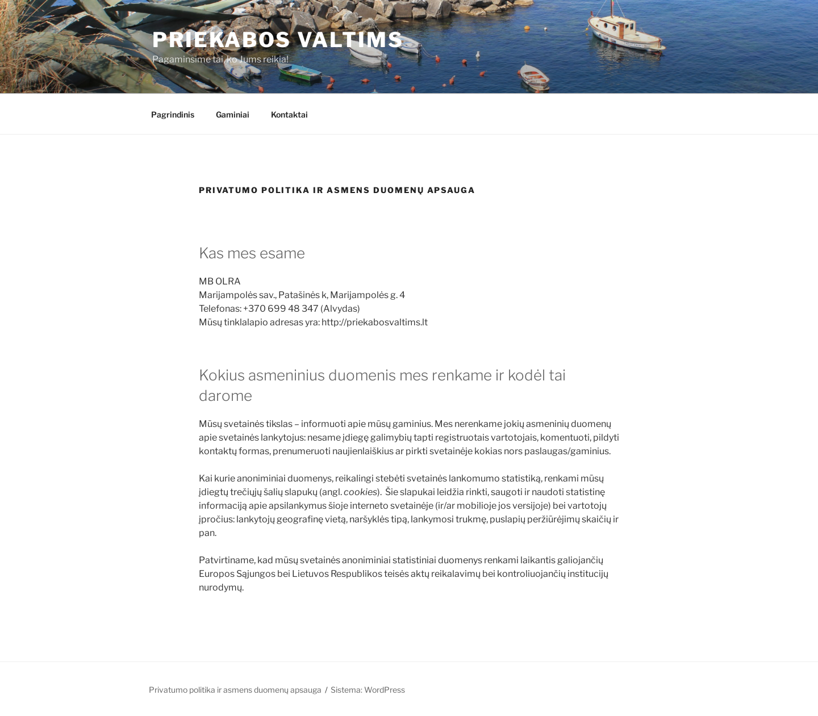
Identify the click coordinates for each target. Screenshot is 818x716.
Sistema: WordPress (368, 689)
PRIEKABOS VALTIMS (278, 39)
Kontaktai (289, 114)
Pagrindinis (172, 114)
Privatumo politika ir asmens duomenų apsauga (235, 689)
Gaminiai (232, 114)
